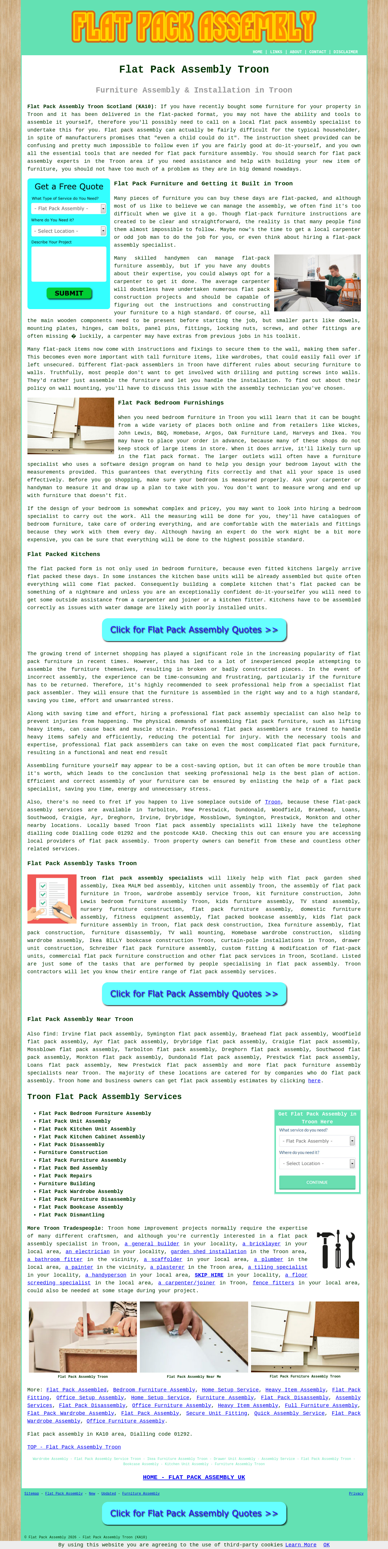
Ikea (338, 433)
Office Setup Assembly (90, 1398)
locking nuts (236, 328)
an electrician (88, 1252)
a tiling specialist (277, 1267)
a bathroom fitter (55, 1259)
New (92, 1494)
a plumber (268, 1259)
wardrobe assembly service (187, 894)
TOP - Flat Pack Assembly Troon (74, 1447)
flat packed (115, 584)
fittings (197, 328)
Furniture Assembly (225, 1398)
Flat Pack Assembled (77, 1390)
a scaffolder (163, 1259)
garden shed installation (208, 1252)
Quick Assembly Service (289, 1413)
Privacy (356, 1494)
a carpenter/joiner (186, 1283)
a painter (79, 1267)
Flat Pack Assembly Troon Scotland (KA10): (92, 107)
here (314, 1081)
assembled (296, 576)
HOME (258, 52)
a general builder (152, 1244)
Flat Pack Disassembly (294, 1398)
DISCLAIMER (345, 52)
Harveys (304, 433)
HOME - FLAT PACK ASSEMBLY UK (194, 1477)
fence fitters (273, 1283)
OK (327, 1545)
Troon (273, 802)
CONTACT (317, 52)
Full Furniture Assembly (321, 1405)
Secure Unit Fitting (216, 1413)
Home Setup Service (230, 1390)
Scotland (323, 956)
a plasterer (167, 1267)
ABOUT (296, 52)
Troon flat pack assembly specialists (142, 878)
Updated (108, 1494)
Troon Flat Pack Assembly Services (104, 1097)
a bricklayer (261, 1244)
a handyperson (105, 1275)
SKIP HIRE (209, 1275)
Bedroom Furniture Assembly (154, 1390)
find (49, 1034)
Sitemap (32, 1494)
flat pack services (247, 956)
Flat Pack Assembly (150, 1413)
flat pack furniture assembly (211, 153)
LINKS (276, 52)
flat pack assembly (287, 122)
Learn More (301, 1545)
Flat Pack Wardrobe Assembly (70, 1413)
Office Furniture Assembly (171, 1405)
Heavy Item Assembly (296, 1390)
